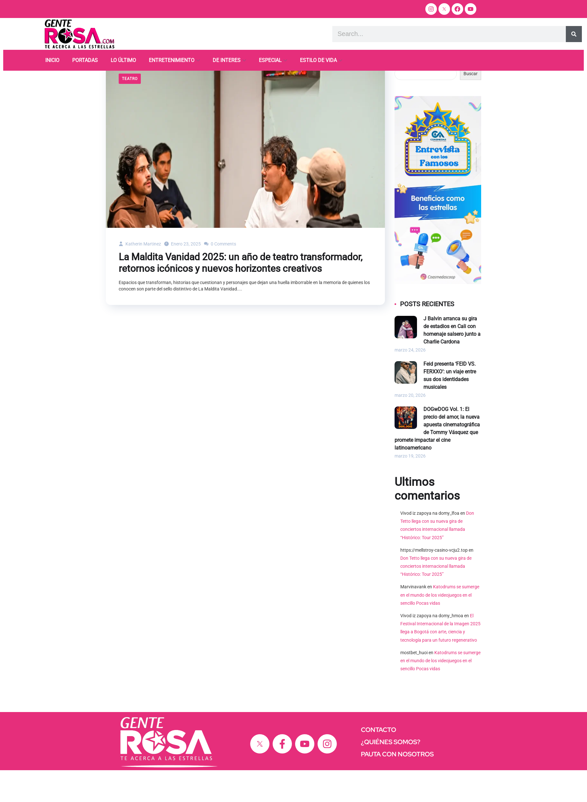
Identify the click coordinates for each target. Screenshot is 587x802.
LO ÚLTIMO (123, 60)
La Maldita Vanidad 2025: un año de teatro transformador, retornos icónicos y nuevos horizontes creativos (240, 294)
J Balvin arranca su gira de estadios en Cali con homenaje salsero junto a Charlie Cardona (452, 362)
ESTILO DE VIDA (318, 60)
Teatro (130, 110)
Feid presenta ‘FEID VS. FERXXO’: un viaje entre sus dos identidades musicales (449, 407)
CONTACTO (378, 761)
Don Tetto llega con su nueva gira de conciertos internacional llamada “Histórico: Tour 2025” (436, 598)
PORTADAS (85, 60)
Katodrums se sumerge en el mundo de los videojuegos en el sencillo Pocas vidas (439, 626)
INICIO (52, 60)
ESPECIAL (270, 60)
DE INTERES (227, 60)
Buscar (402, 95)
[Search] (574, 34)
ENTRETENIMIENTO (171, 60)
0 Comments (220, 275)
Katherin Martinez (140, 275)
